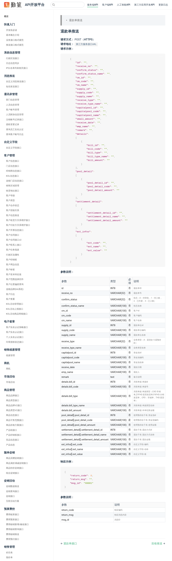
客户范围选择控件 (15, 279)
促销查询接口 (12, 491)
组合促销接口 (12, 473)
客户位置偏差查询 (15, 284)
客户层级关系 (12, 210)
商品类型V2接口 (14, 410)
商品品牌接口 (12, 395)
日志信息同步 (12, 63)
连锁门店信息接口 (15, 181)
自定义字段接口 (13, 147)
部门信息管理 (12, 99)
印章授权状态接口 (15, 342)
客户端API (107, 4)
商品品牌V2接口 (14, 405)
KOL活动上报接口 (14, 309)
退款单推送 (75, 20)
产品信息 (10, 445)
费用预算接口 (12, 519)
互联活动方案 (12, 501)
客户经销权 (11, 259)
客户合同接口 (12, 235)
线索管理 (10, 355)
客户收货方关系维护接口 (18, 220)
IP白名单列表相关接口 (17, 68)
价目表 (9, 552)
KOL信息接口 (12, 176)
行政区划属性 (12, 254)
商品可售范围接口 (15, 420)
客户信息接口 (12, 161)
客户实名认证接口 (15, 332)
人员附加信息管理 (15, 114)
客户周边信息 (12, 264)
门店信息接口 (12, 166)
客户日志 (10, 294)
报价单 (9, 557)
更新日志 (163, 4)
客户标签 (10, 269)
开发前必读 (11, 30)
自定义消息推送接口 (16, 81)
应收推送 (157, 549)
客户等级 (10, 195)
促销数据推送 (12, 486)
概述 (6, 16)
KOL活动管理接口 (14, 304)
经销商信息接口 (13, 171)
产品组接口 (11, 430)
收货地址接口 (12, 190)
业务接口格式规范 (15, 40)
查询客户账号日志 (15, 134)
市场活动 (10, 382)
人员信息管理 (12, 105)
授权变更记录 (12, 124)
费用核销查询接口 (15, 529)
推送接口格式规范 (15, 45)
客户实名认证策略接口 (17, 327)
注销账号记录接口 (15, 119)
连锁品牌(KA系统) (15, 289)
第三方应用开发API (144, 4)
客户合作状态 (12, 205)
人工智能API (123, 4)
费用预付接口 (12, 539)
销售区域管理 (12, 185)
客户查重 (10, 299)
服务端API (92, 4)
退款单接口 (70, 549)
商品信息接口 (12, 415)
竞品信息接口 (12, 440)
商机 (8, 368)
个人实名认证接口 (15, 337)
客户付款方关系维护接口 (18, 225)
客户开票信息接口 (15, 230)
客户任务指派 (12, 249)
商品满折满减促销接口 (17, 463)
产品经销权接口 (13, 435)
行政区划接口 (12, 58)
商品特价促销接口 (15, 468)
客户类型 (10, 200)
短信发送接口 (12, 86)
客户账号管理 (12, 109)
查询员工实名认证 (15, 129)
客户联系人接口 (13, 245)
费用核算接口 (12, 514)
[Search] (67, 5)
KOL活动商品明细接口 (17, 314)
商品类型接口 (12, 400)
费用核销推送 (12, 534)
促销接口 (10, 496)
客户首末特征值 (13, 274)
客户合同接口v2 (14, 240)
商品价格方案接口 (15, 425)
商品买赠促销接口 (15, 458)
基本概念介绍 (12, 35)
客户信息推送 (12, 215)
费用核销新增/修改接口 (17, 524)
